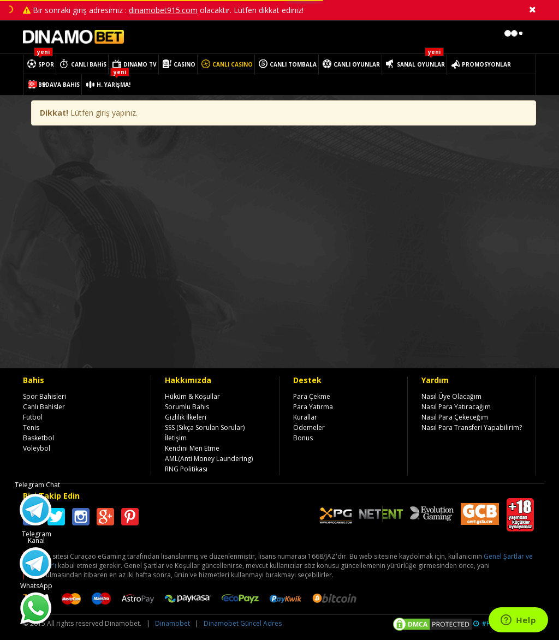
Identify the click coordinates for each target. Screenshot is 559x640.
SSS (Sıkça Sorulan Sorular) (205, 427)
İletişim (176, 437)
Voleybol (36, 448)
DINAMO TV (140, 64)
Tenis (31, 427)
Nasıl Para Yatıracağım (456, 406)
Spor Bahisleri (44, 396)
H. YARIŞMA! (113, 84)
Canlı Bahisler (44, 406)
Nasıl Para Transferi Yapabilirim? (471, 427)
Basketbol (38, 437)
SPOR (46, 64)
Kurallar (305, 417)
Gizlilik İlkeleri (185, 417)
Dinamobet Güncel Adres (243, 623)
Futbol (33, 417)
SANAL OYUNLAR (421, 64)
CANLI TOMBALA (293, 64)
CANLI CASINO (232, 64)
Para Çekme (311, 396)
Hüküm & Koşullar (192, 396)
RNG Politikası (186, 469)
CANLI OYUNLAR (357, 64)
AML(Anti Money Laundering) (209, 458)
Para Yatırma (313, 406)
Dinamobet (172, 623)
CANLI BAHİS (88, 64)
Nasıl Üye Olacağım (451, 396)
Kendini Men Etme (192, 448)
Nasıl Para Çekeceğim (454, 417)
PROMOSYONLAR (486, 64)
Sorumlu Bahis (187, 406)
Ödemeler (309, 427)
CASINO (184, 64)
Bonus (303, 437)
